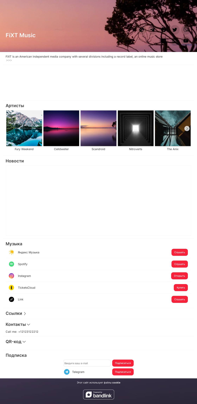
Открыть (179, 275)
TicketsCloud (103, 287)
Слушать (179, 252)
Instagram (103, 275)
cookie (116, 382)
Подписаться (123, 363)
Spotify (103, 264)
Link (103, 299)
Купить (181, 287)
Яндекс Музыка (103, 252)
